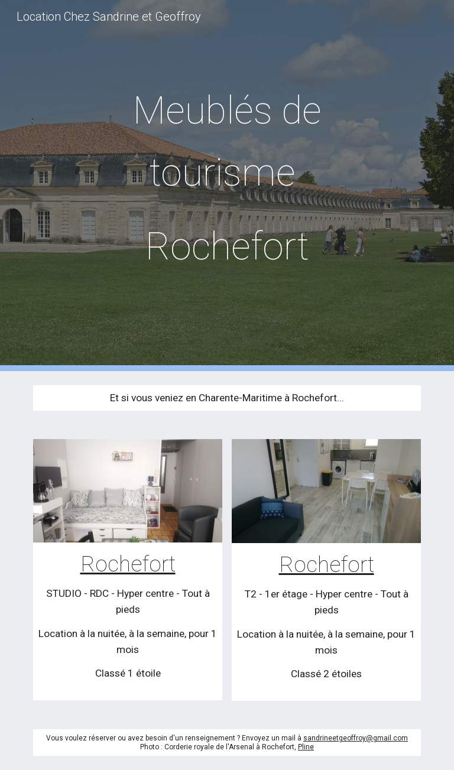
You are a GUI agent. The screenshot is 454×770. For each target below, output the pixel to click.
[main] (226, 185)
